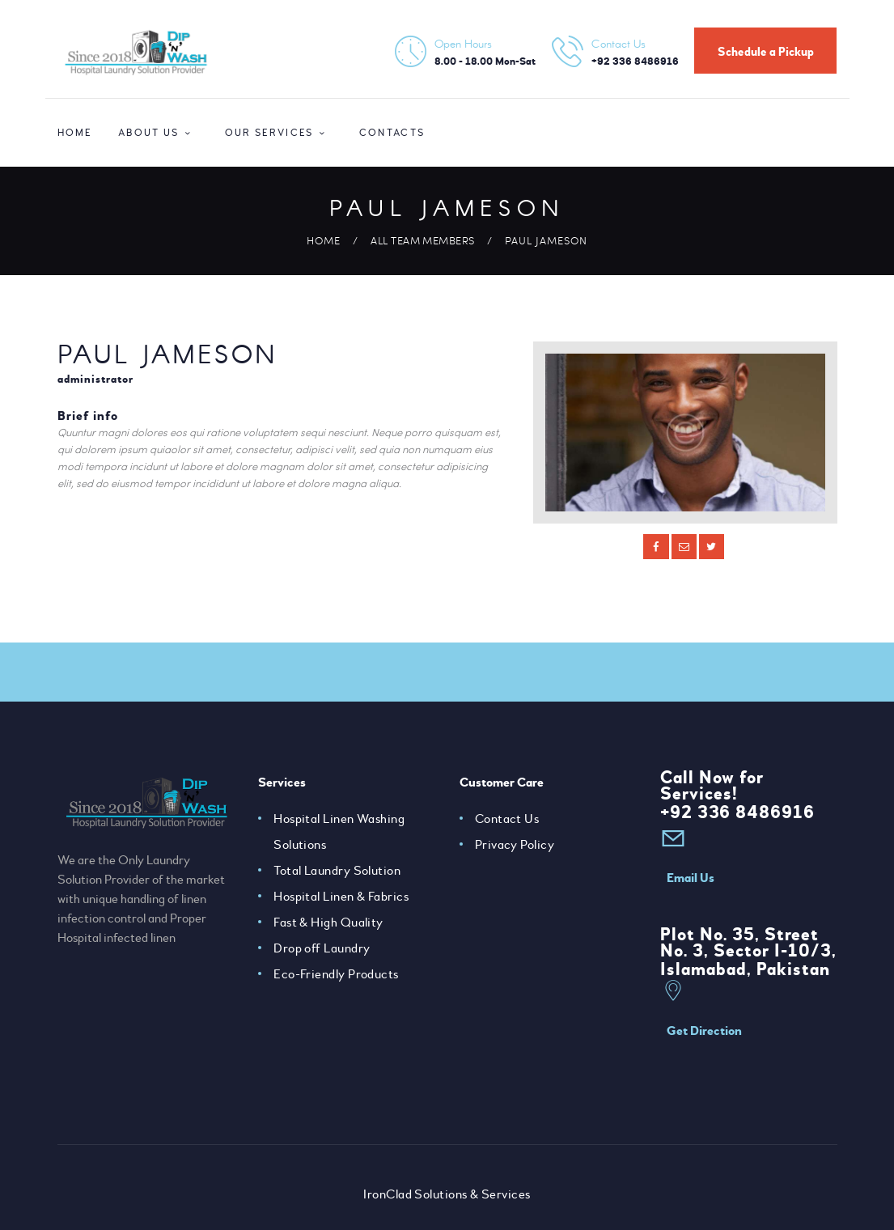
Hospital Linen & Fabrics (341, 897)
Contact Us (507, 819)
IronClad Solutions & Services (447, 1194)
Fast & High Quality (328, 922)
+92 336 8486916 (738, 812)
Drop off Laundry (322, 948)
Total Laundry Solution (337, 871)
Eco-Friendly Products (336, 974)
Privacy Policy (515, 845)
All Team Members (423, 240)
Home (323, 240)
